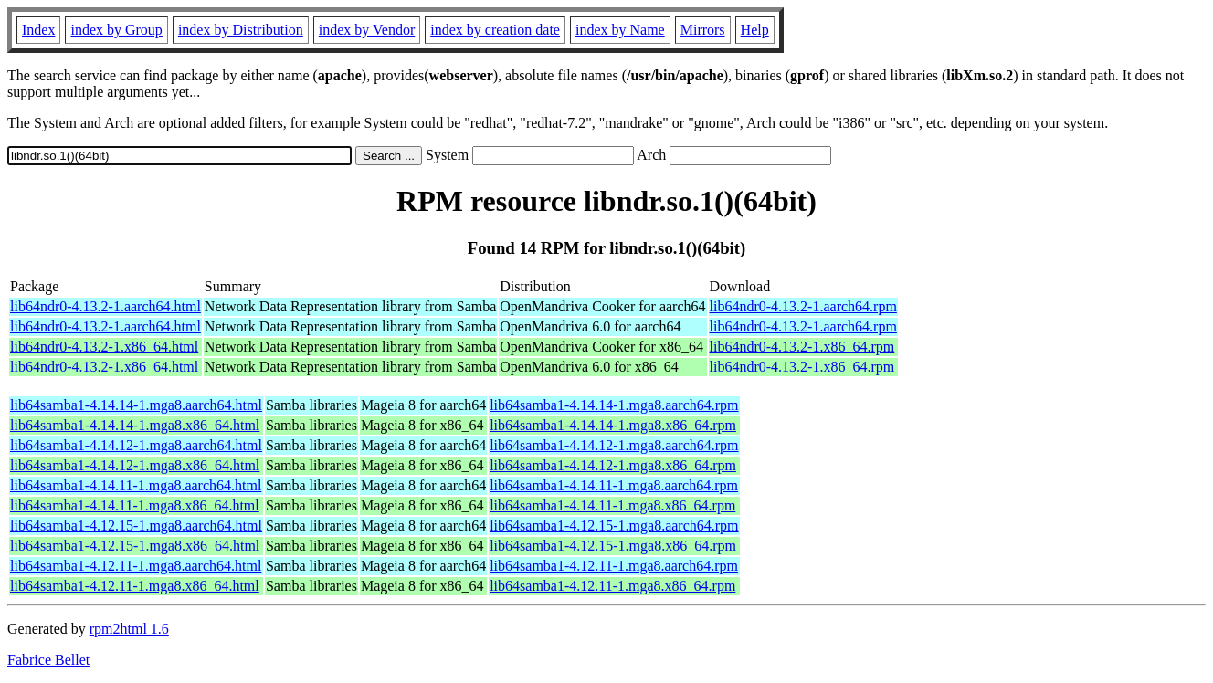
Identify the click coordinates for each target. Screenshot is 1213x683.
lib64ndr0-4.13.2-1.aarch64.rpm (803, 306)
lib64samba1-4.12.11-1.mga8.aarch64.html (135, 565)
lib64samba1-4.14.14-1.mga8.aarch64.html (136, 405)
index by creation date (495, 29)
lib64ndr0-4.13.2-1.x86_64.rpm (802, 346)
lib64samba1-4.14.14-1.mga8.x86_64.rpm (613, 425)
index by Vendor (367, 29)
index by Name (620, 29)
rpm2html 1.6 (129, 628)
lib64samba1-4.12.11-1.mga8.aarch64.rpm (614, 565)
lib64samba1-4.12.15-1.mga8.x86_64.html (134, 545)
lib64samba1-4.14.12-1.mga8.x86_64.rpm (613, 465)
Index (38, 29)
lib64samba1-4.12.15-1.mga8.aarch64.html (136, 525)
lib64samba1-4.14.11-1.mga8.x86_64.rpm (612, 505)
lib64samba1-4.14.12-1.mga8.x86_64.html (134, 465)
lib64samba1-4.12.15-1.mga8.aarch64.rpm (614, 525)
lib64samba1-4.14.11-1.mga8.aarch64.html (135, 485)
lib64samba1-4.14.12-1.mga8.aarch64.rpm (614, 445)
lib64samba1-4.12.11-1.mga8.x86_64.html (134, 586)
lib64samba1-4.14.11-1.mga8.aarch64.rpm (614, 485)
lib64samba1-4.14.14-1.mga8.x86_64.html (134, 425)
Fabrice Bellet (48, 659)
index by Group (116, 29)
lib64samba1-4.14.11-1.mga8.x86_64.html (134, 505)
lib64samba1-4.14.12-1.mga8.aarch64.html (136, 445)
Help (755, 29)
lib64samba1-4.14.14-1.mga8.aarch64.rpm (614, 405)
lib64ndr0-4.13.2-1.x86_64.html (104, 346)
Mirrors (702, 29)
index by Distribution (240, 29)
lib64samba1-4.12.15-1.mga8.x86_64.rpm (613, 545)
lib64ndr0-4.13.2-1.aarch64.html (105, 306)
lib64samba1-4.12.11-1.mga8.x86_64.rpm (612, 586)
